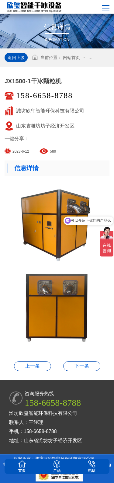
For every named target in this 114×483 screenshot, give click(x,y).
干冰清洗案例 (81, 366)
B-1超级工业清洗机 (32, 366)
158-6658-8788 (44, 95)
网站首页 (71, 57)
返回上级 (16, 57)
